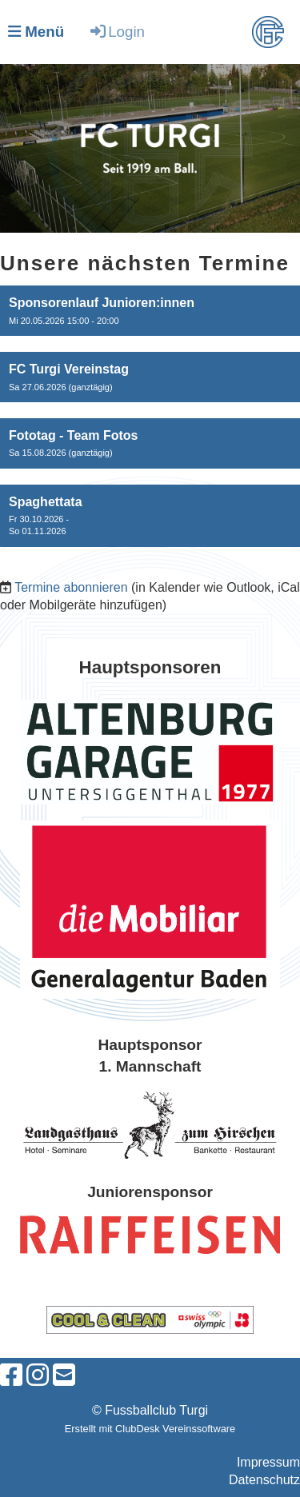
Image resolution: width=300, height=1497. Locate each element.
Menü (36, 31)
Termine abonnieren (70, 587)
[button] (150, 310)
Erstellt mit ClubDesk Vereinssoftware (150, 1429)
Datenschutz (264, 1480)
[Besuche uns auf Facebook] (11, 1375)
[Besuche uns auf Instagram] (37, 1375)
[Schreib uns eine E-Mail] (64, 1375)
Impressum (268, 1462)
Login (116, 31)
